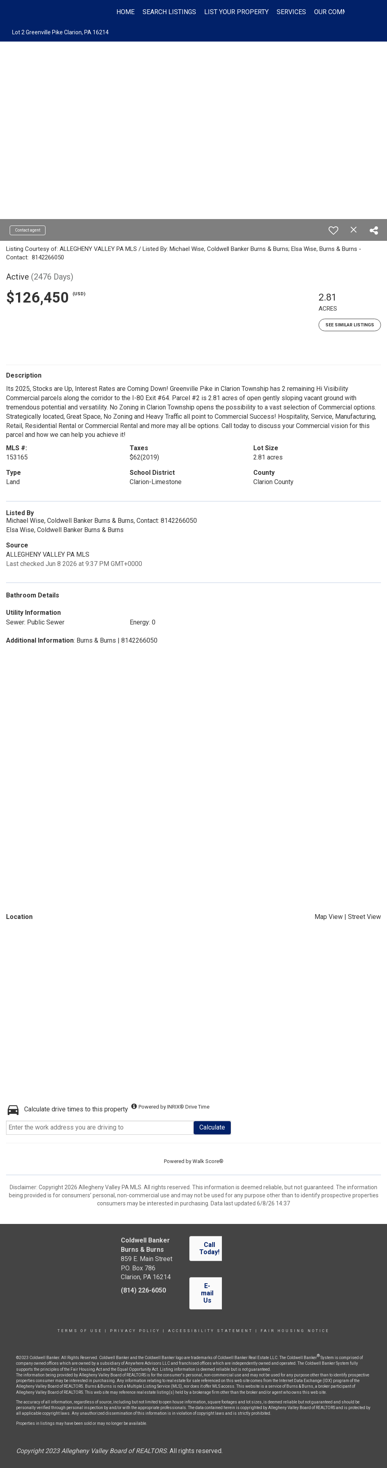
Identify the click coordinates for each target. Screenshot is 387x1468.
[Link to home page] (47, 12)
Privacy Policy (135, 1331)
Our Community (340, 12)
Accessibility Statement (210, 1331)
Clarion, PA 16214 (146, 1277)
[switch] (333, 230)
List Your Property (236, 12)
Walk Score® (208, 1161)
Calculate (212, 1127)
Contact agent (27, 230)
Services (291, 12)
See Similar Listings (349, 325)
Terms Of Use (80, 1331)
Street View (364, 917)
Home (125, 12)
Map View (329, 917)
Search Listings (169, 12)
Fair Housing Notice (295, 1331)
